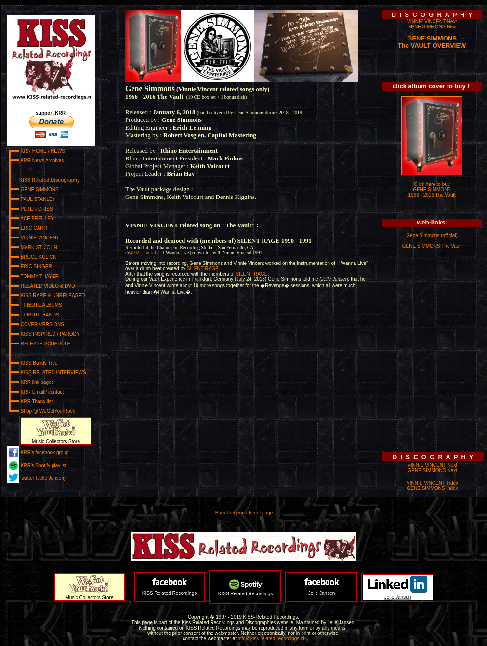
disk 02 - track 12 (142, 252)
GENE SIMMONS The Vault (432, 246)
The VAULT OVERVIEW (432, 45)
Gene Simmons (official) (432, 235)
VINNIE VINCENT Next (432, 21)
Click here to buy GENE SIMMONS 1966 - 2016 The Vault (432, 190)
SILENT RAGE (203, 268)
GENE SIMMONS (432, 38)
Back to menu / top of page (244, 512)
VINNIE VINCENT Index (432, 483)
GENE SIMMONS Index (432, 488)
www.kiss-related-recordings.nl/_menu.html (56, 251)
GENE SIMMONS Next (431, 26)
